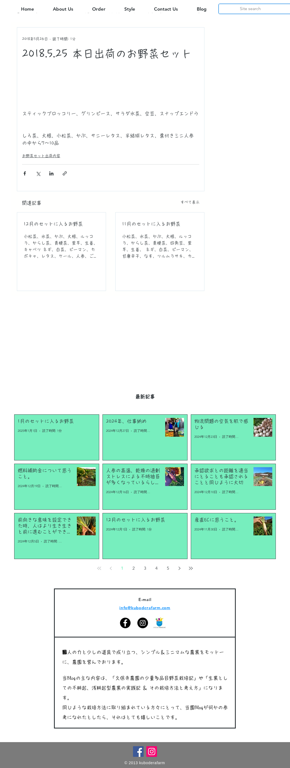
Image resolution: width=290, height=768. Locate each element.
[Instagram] (142, 623)
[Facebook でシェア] (24, 173)
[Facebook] (125, 623)
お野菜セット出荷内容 (41, 156)
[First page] (99, 568)
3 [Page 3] (145, 568)
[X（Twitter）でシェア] (38, 173)
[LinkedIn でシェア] (51, 173)
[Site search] (250, 9)
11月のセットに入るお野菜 (151, 223)
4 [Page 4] (156, 568)
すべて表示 (190, 202)
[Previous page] (111, 568)
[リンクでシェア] (64, 173)
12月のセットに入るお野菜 (53, 223)
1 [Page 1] (122, 568)
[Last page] (191, 568)
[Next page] (179, 568)
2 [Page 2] (133, 568)
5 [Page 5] (168, 568)
